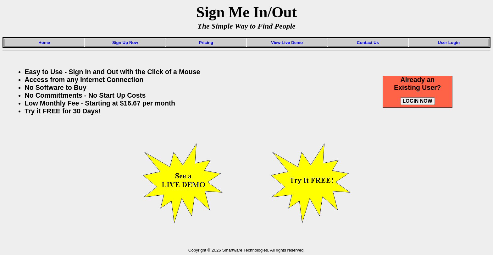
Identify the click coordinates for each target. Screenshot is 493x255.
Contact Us (368, 42)
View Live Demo (287, 42)
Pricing (206, 42)
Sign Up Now (125, 42)
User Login (449, 42)
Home (44, 42)
